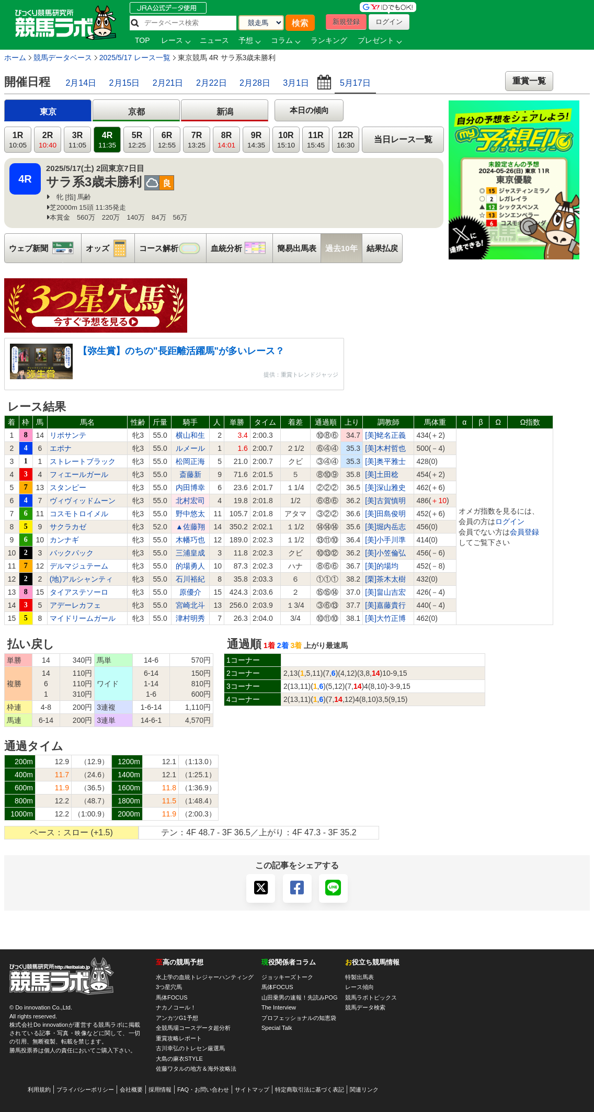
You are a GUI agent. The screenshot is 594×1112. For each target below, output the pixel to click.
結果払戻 (382, 248)
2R (47, 140)
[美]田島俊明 (385, 513)
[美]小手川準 (385, 540)
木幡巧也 (190, 540)
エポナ (61, 448)
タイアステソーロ (79, 592)
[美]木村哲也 (385, 448)
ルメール (190, 448)
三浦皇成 (190, 553)
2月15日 (124, 82)
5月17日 (355, 82)
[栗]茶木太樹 (385, 579)
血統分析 (241, 248)
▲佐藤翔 (190, 527)
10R (286, 140)
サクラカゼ (68, 527)
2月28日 (254, 82)
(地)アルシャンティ (81, 579)
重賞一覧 (529, 80)
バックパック (72, 553)
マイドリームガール (83, 618)
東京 (48, 111)
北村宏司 (190, 500)
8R (226, 140)
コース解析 (172, 248)
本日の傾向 (309, 110)
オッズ (110, 248)
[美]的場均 (381, 566)
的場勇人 (190, 566)
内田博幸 (190, 487)
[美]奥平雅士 (385, 461)
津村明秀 (190, 618)
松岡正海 (190, 461)
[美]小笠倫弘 (385, 553)
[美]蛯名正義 (385, 435)
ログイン (509, 521)
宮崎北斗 (190, 605)
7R (196, 140)
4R (107, 140)
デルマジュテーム (79, 566)
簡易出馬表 (296, 248)
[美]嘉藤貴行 (385, 605)
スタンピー (68, 487)
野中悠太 (190, 513)
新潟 (224, 111)
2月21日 (168, 82)
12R (346, 140)
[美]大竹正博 (385, 618)
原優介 (190, 592)
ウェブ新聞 (45, 248)
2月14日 (80, 82)
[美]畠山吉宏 (385, 592)
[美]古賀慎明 (385, 500)
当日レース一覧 (403, 139)
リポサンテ (68, 435)
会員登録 (524, 532)
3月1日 (296, 82)
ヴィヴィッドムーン (83, 500)
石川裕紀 (190, 579)
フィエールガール (79, 474)
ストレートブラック (83, 461)
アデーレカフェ (75, 605)
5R (137, 140)
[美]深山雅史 (385, 487)
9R (256, 140)
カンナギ (64, 540)
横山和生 (190, 435)
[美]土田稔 (381, 474)
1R (18, 140)
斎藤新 (190, 474)
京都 (136, 111)
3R (77, 140)
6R (167, 140)
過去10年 (341, 248)
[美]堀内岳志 (385, 527)
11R (316, 140)
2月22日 (211, 82)
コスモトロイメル (79, 513)
